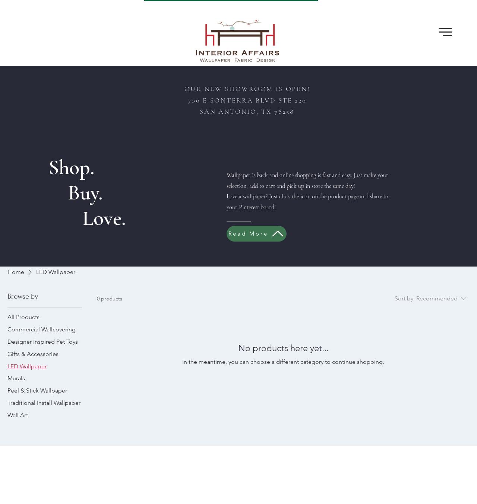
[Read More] (257, 234)
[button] (445, 32)
